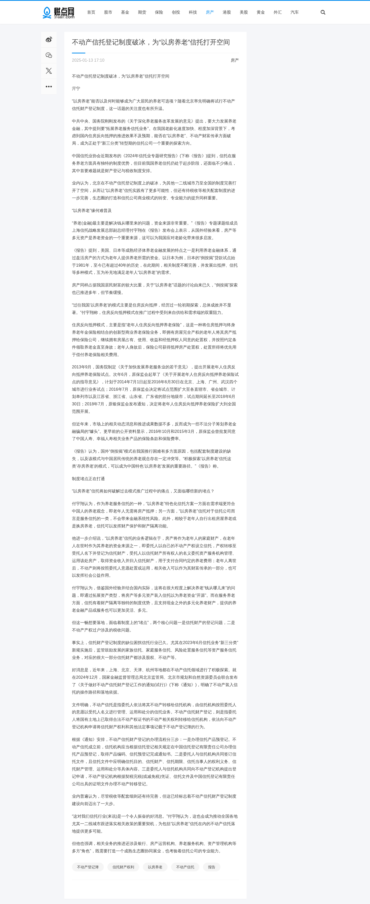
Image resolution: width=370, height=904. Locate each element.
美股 (244, 12)
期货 (142, 12)
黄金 (261, 12)
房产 (210, 12)
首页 (91, 12)
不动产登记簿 (88, 867)
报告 (211, 867)
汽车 (295, 12)
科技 (193, 12)
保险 (159, 12)
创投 (176, 12)
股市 (108, 12)
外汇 (278, 12)
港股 (227, 12)
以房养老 (155, 867)
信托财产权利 (123, 867)
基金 (125, 12)
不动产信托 (185, 867)
